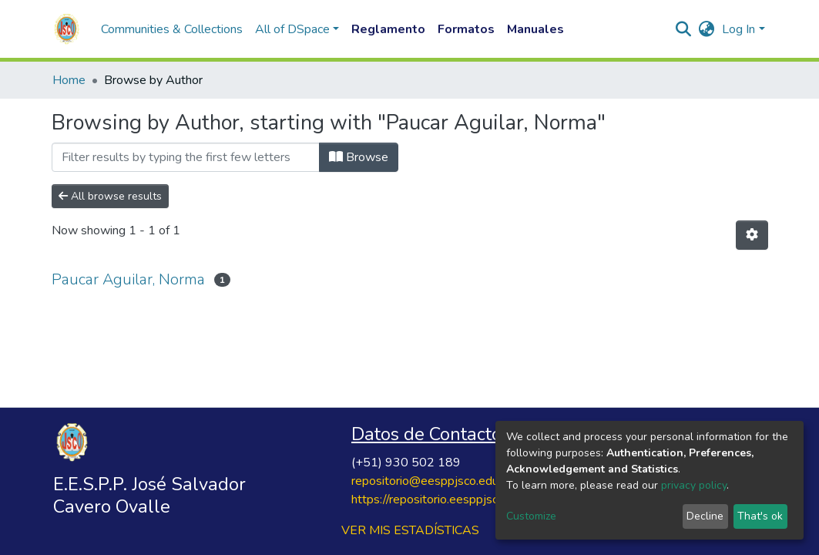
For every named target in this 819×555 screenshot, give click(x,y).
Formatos (466, 29)
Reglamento (388, 29)
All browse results (110, 196)
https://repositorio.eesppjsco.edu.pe (447, 499)
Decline (704, 516)
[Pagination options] (752, 235)
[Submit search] (683, 29)
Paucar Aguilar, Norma (128, 279)
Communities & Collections (172, 29)
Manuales (535, 29)
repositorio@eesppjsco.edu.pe (433, 481)
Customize (531, 516)
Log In (738, 29)
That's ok (760, 516)
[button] (706, 29)
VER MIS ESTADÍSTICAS (410, 530)
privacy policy (694, 485)
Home (69, 80)
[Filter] (186, 157)
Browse (358, 157)
